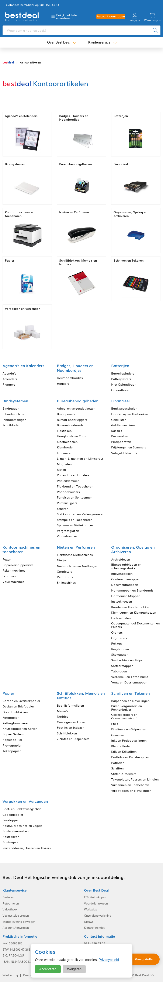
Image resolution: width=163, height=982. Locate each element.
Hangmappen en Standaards (132, 590)
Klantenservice (99, 42)
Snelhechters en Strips (127, 660)
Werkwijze (90, 909)
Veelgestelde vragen (16, 915)
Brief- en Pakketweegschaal (22, 809)
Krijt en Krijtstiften (124, 751)
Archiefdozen (120, 559)
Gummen (117, 735)
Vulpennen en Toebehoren (130, 785)
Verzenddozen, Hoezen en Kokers (27, 848)
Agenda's (9, 373)
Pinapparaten (121, 442)
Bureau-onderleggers (72, 419)
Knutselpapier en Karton (20, 728)
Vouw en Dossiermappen (129, 682)
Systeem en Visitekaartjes (75, 525)
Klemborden (65, 447)
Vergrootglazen (68, 531)
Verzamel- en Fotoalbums (129, 677)
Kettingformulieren (16, 723)
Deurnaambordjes (70, 378)
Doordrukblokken (15, 712)
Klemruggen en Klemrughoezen (133, 612)
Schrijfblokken (67, 733)
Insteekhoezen (121, 601)
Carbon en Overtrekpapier (21, 701)
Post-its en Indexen (70, 727)
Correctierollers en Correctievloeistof (124, 716)
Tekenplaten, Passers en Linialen (135, 779)
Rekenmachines (14, 570)
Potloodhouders (68, 492)
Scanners (9, 576)
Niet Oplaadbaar (123, 384)
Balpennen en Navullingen (130, 701)
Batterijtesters (121, 379)
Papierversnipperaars (18, 565)
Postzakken (11, 836)
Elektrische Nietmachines (75, 555)
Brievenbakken (122, 573)
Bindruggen (11, 408)
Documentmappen (124, 584)
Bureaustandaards (70, 425)
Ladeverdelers (121, 618)
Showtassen (119, 654)
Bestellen (8, 897)
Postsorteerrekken (16, 831)
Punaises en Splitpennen (75, 497)
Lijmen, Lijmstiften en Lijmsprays (80, 458)
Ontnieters (64, 571)
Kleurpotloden (121, 746)
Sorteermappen (122, 666)
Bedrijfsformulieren (70, 705)
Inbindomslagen (14, 419)
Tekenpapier (12, 751)
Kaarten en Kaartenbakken (130, 607)
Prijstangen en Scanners (128, 447)
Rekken (116, 643)
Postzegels (10, 842)
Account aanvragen (111, 16)
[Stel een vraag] (142, 959)
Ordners (117, 632)
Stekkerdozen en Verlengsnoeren (80, 514)
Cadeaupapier (13, 814)
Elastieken (64, 431)
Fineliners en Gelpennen (128, 729)
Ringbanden (120, 649)
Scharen (62, 508)
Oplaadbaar (120, 390)
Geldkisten (118, 419)
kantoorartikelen (30, 62)
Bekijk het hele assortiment (66, 16)
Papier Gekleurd (14, 734)
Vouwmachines (13, 581)
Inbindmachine (13, 414)
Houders (63, 383)
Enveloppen (11, 820)
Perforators (65, 577)
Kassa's (116, 431)
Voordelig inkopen (96, 903)
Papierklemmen (68, 481)
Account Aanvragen (16, 927)
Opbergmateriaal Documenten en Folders (135, 625)
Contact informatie (99, 936)
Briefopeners (66, 414)
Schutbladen (11, 425)
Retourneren (11, 903)
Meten (61, 469)
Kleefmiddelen (67, 442)
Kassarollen (119, 436)
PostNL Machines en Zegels (22, 825)
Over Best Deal (58, 42)
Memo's (62, 711)
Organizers (119, 638)
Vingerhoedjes (67, 536)
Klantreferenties (94, 927)
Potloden (117, 763)
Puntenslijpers (67, 503)
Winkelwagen (152, 17)
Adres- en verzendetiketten (76, 408)
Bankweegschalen (124, 408)
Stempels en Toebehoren (75, 519)
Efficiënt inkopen (95, 897)
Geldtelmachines (123, 425)
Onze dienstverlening (97, 915)
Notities (62, 716)
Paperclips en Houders (73, 475)
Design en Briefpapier (18, 706)
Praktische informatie (20, 936)
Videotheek (10, 909)
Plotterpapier (12, 745)
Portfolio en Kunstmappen (130, 757)
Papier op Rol (12, 739)
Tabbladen (119, 671)
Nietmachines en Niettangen (77, 566)
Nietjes (62, 560)
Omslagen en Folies (71, 722)
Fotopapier (10, 717)
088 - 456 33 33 (94, 943)
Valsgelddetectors (124, 453)
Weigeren (74, 969)
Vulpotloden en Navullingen (131, 790)
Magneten (64, 464)
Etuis (114, 724)
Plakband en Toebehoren (75, 486)
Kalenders (10, 379)
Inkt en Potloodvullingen (129, 740)
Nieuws (88, 921)
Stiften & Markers (123, 774)
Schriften (117, 768)
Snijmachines (66, 582)
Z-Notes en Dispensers (73, 739)
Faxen (7, 559)
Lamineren (64, 453)
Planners (9, 384)
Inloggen (134, 17)
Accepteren (47, 969)
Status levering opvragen (19, 921)
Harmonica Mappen (125, 596)
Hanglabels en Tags (71, 436)
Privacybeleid (109, 960)
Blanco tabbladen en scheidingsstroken (126, 566)
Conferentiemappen (125, 579)
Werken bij (10, 975)
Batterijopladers (122, 373)
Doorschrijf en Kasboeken (129, 414)
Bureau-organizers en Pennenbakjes (126, 707)
